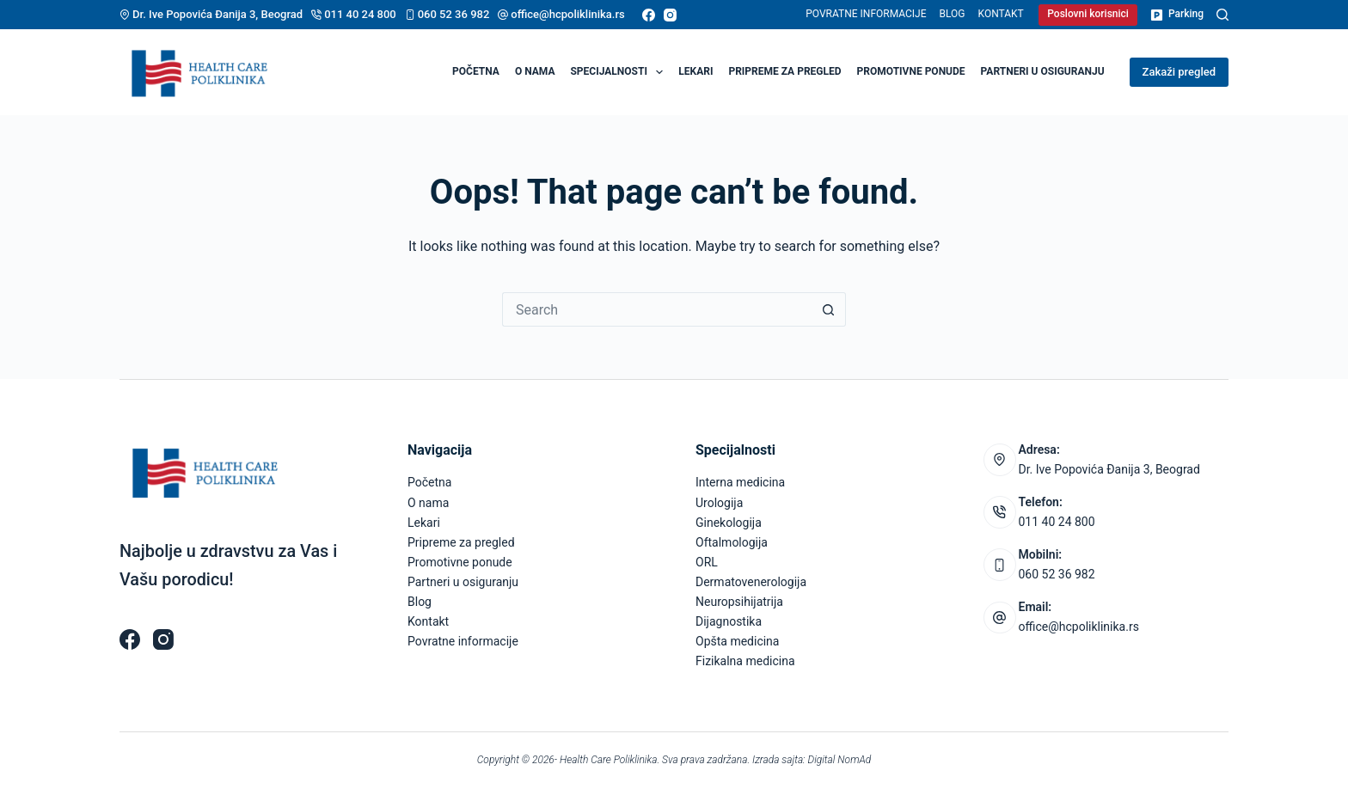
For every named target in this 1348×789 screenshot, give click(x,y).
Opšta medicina (737, 641)
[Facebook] (648, 15)
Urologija (719, 503)
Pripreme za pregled (784, 71)
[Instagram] (670, 15)
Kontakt (1001, 14)
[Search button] (829, 309)
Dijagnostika (728, 621)
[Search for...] (657, 309)
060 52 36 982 (454, 14)
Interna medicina (740, 482)
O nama (535, 71)
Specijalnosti (620, 72)
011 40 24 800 (360, 14)
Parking (1177, 14)
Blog (952, 14)
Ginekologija (728, 522)
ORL (706, 562)
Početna (475, 71)
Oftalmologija (731, 542)
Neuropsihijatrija (739, 602)
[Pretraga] (1222, 15)
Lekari (695, 71)
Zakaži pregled (1179, 71)
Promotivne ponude (911, 71)
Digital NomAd (840, 760)
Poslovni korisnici (1088, 14)
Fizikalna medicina (745, 661)
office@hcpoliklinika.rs (567, 14)
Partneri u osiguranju (1043, 71)
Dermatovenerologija (750, 582)
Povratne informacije (866, 14)
